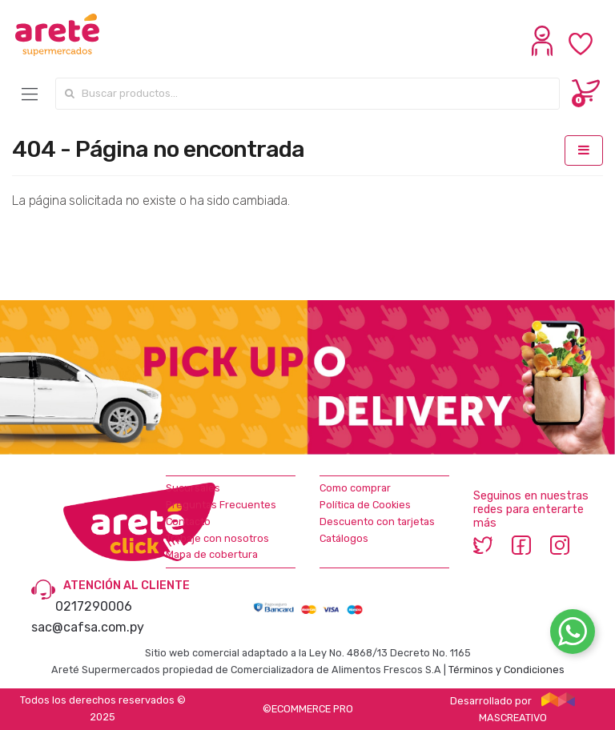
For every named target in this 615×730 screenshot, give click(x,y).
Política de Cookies (365, 505)
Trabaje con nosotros (217, 538)
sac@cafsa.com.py (87, 627)
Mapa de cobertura (212, 554)
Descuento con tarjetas (377, 521)
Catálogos (344, 538)
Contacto (188, 521)
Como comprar (355, 488)
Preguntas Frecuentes (221, 505)
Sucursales (193, 488)
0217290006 (93, 606)
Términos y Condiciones (506, 670)
